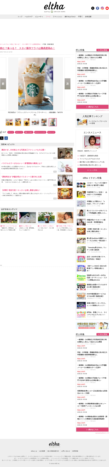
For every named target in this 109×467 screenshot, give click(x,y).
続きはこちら (93, 107)
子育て (80, 16)
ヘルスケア (29, 16)
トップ (20, 16)
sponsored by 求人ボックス (102, 110)
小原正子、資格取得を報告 (89, 156)
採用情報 (75, 451)
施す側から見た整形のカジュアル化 (92, 162)
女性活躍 (88, 16)
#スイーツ (19, 132)
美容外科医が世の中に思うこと (90, 165)
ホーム (2, 44)
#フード (10, 132)
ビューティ (39, 16)
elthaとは (34, 451)
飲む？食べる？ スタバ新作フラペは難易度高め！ (26, 44)
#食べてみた (28, 132)
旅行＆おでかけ (70, 16)
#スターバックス (40, 132)
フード (48, 16)
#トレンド (51, 132)
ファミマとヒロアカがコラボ (90, 159)
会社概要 (42, 451)
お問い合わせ (65, 451)
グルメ (8, 44)
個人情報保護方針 (53, 451)
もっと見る (93, 170)
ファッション (57, 16)
